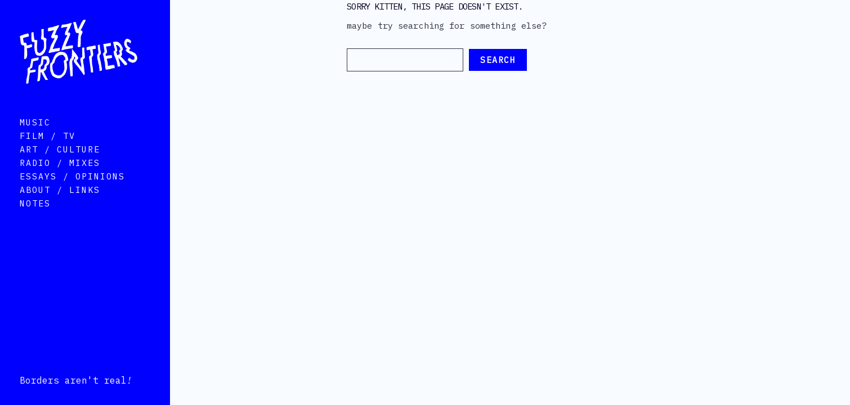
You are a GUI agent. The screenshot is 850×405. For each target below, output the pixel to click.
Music (35, 138)
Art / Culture (60, 165)
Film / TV (47, 151)
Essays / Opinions (72, 192)
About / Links (60, 205)
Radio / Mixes (60, 178)
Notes (35, 219)
